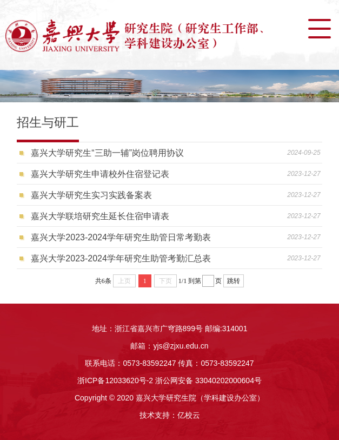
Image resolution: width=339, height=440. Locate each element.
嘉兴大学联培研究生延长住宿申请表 (100, 216)
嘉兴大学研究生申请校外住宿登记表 (100, 174)
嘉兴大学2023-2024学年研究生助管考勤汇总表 (121, 258)
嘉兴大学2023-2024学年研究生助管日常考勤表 (121, 237)
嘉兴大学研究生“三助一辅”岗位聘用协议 (107, 152)
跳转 (233, 281)
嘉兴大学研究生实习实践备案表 (91, 195)
